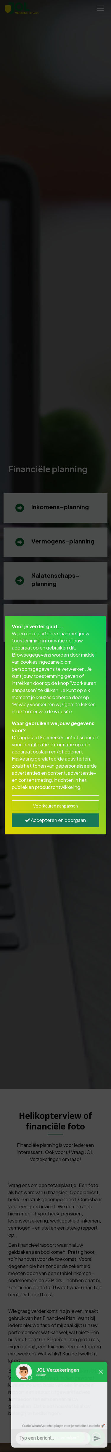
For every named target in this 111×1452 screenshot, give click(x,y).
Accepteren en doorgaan (55, 820)
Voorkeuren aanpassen (55, 805)
